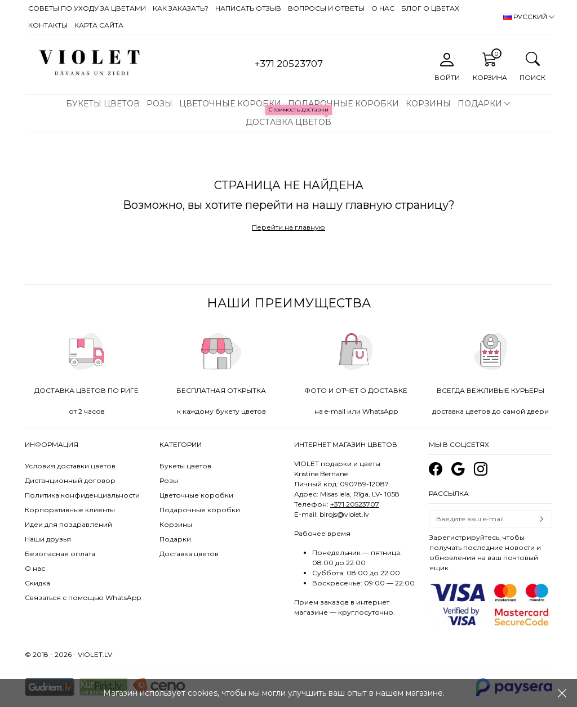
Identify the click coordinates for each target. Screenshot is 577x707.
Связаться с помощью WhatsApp (83, 597)
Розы (159, 104)
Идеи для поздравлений (68, 524)
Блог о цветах (430, 8)
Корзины (428, 104)
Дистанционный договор (70, 480)
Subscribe (541, 519)
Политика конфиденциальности (82, 495)
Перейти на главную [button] (288, 227)
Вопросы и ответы (326, 8)
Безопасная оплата (60, 553)
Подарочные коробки (343, 104)
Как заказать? (180, 8)
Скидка (37, 583)
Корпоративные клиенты (70, 509)
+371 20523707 (354, 504)
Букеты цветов (103, 104)
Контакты (48, 25)
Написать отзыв (248, 8)
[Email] (480, 519)
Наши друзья (48, 539)
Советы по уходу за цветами (87, 8)
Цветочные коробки (230, 104)
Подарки (480, 104)
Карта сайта (98, 25)
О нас (382, 8)
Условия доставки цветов (70, 466)
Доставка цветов (288, 122)
